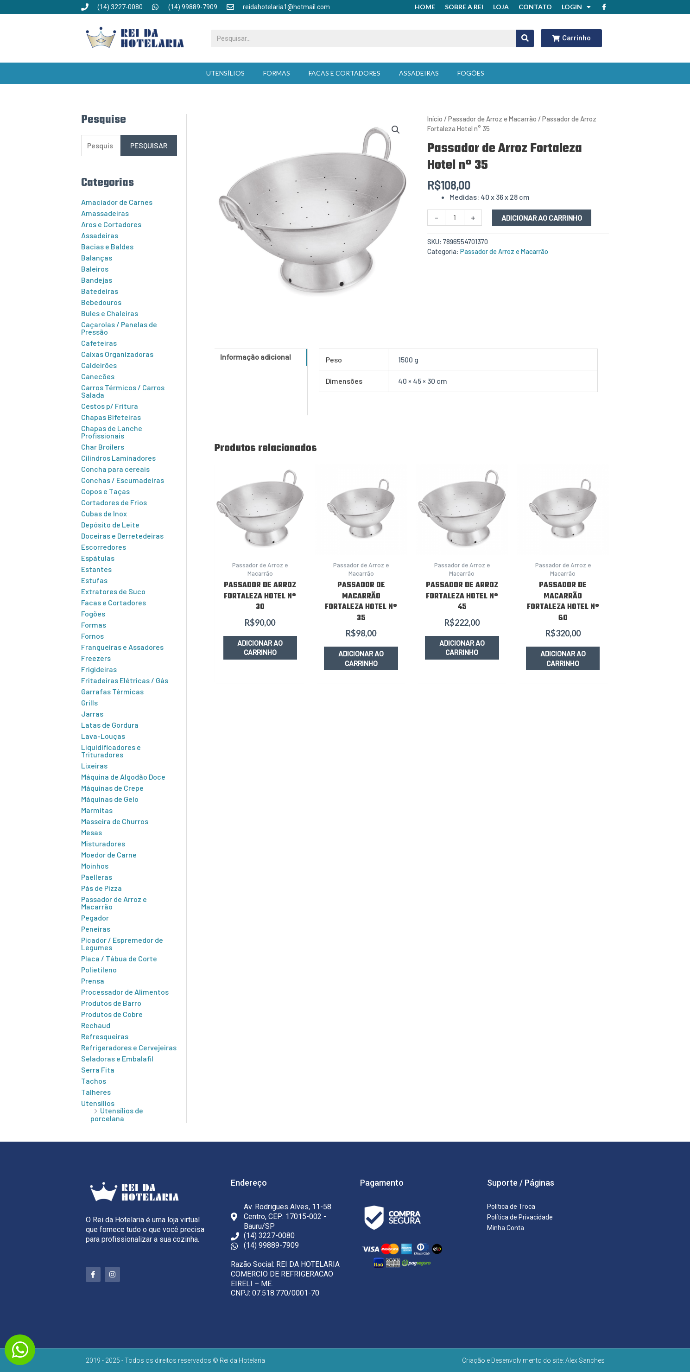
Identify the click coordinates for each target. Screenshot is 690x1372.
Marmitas (97, 810)
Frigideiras (99, 669)
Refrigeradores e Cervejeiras (129, 1047)
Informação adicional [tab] (255, 356)
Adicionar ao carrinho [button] (260, 647)
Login (576, 7)
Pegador (95, 917)
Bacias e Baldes (107, 246)
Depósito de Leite (110, 524)
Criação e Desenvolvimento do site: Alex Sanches (533, 1360)
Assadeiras (419, 73)
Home (425, 7)
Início (435, 118)
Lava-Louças (103, 735)
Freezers (96, 658)
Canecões (97, 376)
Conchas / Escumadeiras (122, 480)
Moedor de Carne (109, 854)
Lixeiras (94, 765)
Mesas (91, 832)
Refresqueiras (104, 1036)
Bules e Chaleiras (109, 313)
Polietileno (99, 969)
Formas (276, 73)
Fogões (470, 73)
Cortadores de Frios (114, 502)
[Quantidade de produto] (454, 218)
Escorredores (103, 546)
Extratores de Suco (113, 591)
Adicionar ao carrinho (541, 217)
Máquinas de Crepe (112, 787)
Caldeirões (99, 365)
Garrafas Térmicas (112, 691)
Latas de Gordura (110, 724)
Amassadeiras (105, 213)
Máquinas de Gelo (110, 798)
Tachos (93, 1080)
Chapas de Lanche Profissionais (111, 432)
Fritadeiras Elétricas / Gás (124, 680)
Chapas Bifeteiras (111, 417)
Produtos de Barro (111, 1002)
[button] (395, 129)
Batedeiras (99, 290)
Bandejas (96, 279)
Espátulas (97, 557)
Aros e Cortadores (111, 224)
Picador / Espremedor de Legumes (122, 943)
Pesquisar (148, 145)
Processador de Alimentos (125, 991)
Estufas (94, 580)
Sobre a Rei (464, 7)
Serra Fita (97, 1069)
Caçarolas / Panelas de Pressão (119, 328)
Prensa (92, 980)
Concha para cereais (115, 468)
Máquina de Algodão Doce (123, 776)
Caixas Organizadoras (117, 353)
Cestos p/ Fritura (109, 405)
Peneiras (95, 928)
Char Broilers (102, 446)
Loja (501, 7)
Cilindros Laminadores (118, 457)
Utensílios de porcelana (116, 1114)
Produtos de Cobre (112, 1014)
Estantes (96, 569)
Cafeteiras (99, 342)
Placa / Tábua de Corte (119, 958)
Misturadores (103, 843)
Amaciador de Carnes (116, 201)
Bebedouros (101, 302)
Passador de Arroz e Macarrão (114, 903)
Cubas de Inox (104, 513)
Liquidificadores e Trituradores (111, 751)
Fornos (92, 635)
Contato (535, 7)
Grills (89, 702)
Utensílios (225, 73)
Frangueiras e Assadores (122, 646)
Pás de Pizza (101, 887)
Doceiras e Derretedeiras (122, 535)
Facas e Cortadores (344, 73)
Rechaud (95, 1025)
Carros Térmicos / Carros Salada (123, 391)
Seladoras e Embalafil (117, 1058)
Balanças (96, 257)
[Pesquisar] (525, 38)
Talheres (96, 1091)
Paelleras (96, 876)
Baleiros (94, 268)
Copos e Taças (105, 491)
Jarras (92, 713)
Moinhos (94, 865)
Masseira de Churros (114, 821)
